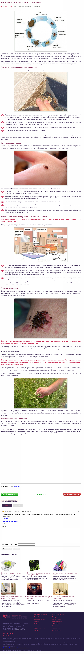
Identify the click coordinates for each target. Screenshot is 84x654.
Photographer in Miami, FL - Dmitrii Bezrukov (16, 650)
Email (4, 526)
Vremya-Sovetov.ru (19, 632)
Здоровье (37, 626)
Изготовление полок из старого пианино (39, 600)
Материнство (56, 619)
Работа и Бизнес (57, 622)
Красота (36, 624)
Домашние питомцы (58, 617)
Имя (3, 524)
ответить (5, 518)
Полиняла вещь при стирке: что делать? (65, 576)
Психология (55, 628)
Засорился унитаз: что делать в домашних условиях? (13, 600)
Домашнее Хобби (39, 622)
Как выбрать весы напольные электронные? (38, 576)
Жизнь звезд (56, 626)
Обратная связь (8, 636)
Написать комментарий (10, 522)
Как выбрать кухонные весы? (12, 576)
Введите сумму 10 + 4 (9, 547)
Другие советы (56, 633)
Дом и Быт (8, 6)
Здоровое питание (39, 631)
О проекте (6, 638)
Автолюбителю (56, 631)
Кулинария (37, 628)
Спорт (36, 633)
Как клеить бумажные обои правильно (63, 600)
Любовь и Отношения (41, 617)
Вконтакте (17, 505)
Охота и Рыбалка (57, 624)
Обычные (7, 505)
